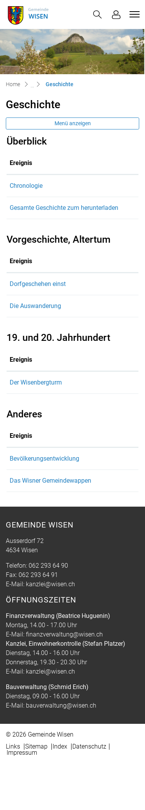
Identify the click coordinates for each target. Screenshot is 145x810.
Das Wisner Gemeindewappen (84, 527)
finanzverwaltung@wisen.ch (64, 680)
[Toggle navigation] (133, 14)
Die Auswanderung (35, 343)
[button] (97, 14)
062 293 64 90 (48, 612)
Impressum (22, 799)
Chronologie (59, 185)
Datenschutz (89, 792)
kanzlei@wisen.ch (50, 630)
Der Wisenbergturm (36, 419)
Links (13, 792)
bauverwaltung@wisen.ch (61, 752)
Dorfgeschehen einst (38, 321)
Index (60, 792)
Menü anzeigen (73, 123)
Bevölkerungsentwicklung (78, 495)
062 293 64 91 (38, 621)
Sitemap (36, 792)
